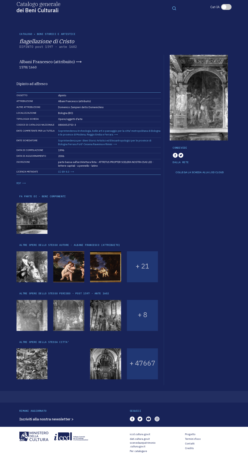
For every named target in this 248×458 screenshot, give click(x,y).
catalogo (25, 34)
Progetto (190, 434)
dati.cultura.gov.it (140, 439)
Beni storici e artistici (56, 34)
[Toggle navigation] (174, 8)
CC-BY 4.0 (63, 171)
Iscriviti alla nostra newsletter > (46, 419)
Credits (189, 448)
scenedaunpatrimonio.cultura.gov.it (143, 444)
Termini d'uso (193, 439)
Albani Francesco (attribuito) (47, 61)
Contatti (190, 443)
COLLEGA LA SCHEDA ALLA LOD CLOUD (200, 172)
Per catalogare (138, 451)
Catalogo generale (38, 6)
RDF (18, 183)
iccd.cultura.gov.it (140, 434)
